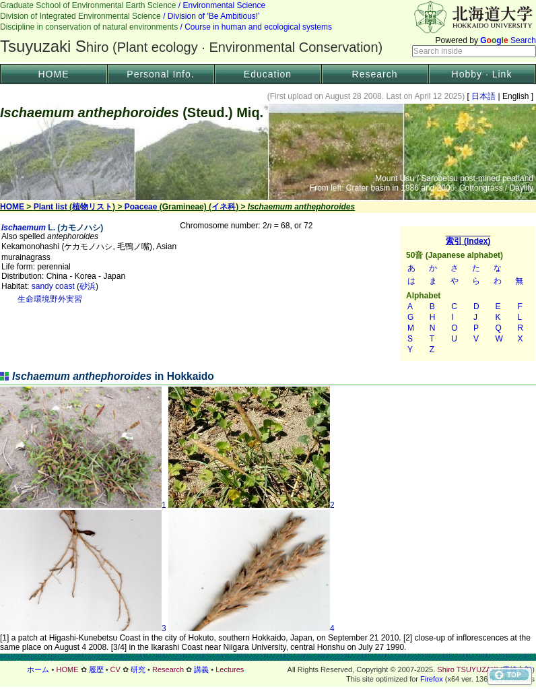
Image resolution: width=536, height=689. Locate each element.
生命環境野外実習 (50, 299)
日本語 (483, 96)
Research (375, 74)
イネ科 (223, 206)
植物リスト (92, 206)
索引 (468, 293)
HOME (53, 74)
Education (268, 74)
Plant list (50, 206)
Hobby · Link (482, 74)
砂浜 (87, 286)
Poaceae (141, 206)
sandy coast (53, 286)
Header (268, 31)
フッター (268, 669)
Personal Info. (160, 74)
